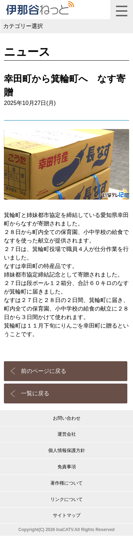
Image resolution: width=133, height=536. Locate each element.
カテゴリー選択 (23, 26)
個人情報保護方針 (66, 450)
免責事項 (66, 466)
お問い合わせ (67, 418)
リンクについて (66, 499)
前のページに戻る (43, 371)
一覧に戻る (35, 393)
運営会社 (66, 434)
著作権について (66, 483)
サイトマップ (67, 515)
